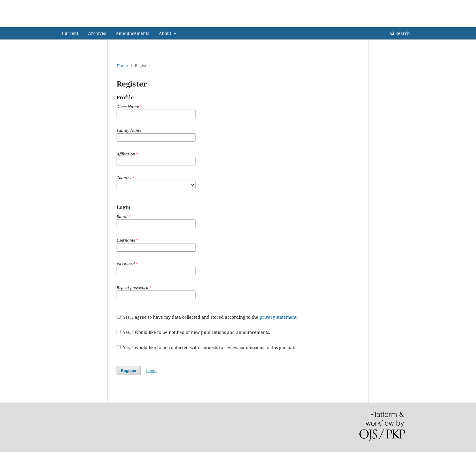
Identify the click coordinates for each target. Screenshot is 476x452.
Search (400, 33)
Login (408, 4)
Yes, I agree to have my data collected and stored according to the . (207, 317)
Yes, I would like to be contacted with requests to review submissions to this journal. (206, 347)
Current (70, 33)
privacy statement (278, 317)
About (165, 33)
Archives (97, 33)
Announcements (132, 33)
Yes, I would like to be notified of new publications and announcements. (193, 332)
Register (388, 4)
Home (122, 65)
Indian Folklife (89, 23)
